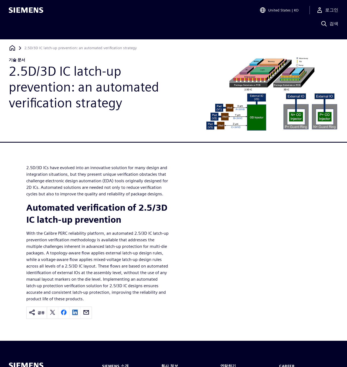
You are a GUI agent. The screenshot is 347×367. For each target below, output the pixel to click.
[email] (86, 313)
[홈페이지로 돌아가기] (12, 48)
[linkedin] (75, 313)
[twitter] (52, 313)
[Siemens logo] (26, 12)
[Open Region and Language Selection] (279, 12)
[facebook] (63, 313)
